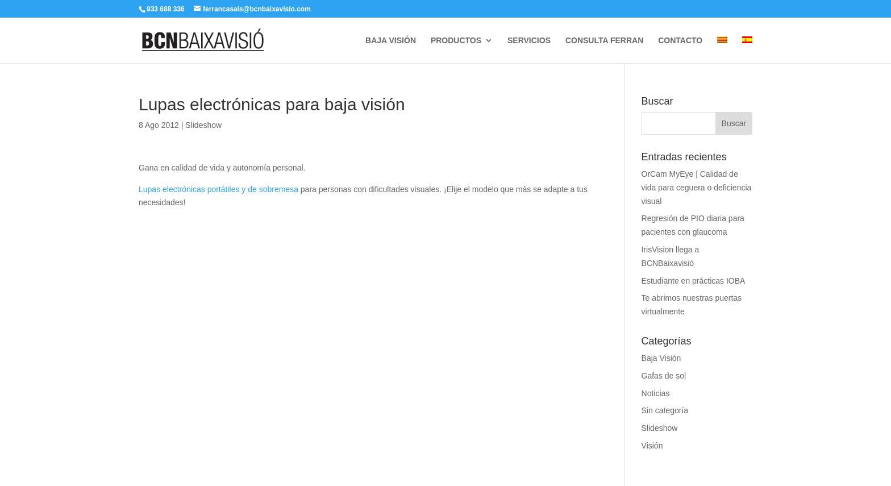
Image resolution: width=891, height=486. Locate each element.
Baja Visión (661, 358)
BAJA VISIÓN (390, 40)
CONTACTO (680, 40)
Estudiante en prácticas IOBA (694, 280)
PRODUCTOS (456, 40)
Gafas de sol (664, 375)
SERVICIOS (529, 40)
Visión (652, 445)
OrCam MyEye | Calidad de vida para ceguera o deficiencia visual (697, 187)
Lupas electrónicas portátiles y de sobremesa (220, 189)
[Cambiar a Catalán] (722, 49)
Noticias (656, 393)
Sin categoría (665, 410)
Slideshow (203, 125)
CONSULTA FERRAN (604, 40)
